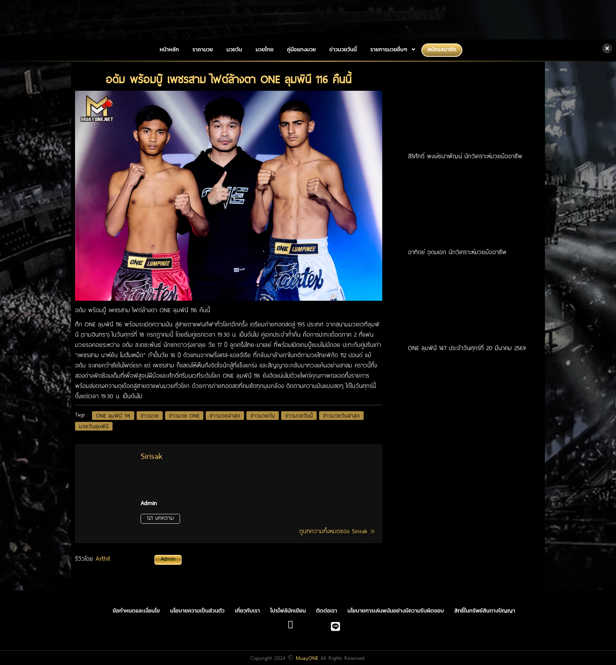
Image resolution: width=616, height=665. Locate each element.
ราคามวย (202, 49)
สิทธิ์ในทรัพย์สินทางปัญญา (484, 611)
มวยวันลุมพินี (94, 426)
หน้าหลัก (169, 49)
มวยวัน (234, 49)
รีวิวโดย (128, 558)
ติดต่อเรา (326, 611)
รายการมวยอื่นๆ (388, 49)
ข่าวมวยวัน (262, 416)
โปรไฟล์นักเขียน (288, 611)
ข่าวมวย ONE (184, 416)
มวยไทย (264, 49)
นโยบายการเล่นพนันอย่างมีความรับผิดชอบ (395, 611)
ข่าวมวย (150, 416)
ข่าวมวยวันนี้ (343, 49)
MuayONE (307, 658)
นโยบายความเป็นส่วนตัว (197, 611)
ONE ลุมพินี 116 (113, 416)
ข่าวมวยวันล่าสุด (341, 416)
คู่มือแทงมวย (301, 49)
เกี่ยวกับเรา (247, 611)
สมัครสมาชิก (441, 49)
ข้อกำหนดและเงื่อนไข (136, 611)
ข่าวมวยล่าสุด (225, 416)
